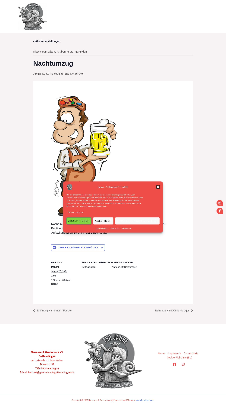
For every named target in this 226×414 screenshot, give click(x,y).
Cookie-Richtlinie (101, 230)
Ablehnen (103, 222)
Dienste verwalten (75, 214)
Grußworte (175, 16)
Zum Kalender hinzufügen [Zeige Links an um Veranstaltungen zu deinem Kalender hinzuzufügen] (78, 247)
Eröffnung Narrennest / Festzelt (54, 310)
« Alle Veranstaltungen (46, 41)
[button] (158, 188)
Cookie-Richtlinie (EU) (179, 357)
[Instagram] (183, 364)
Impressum (126, 230)
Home (157, 16)
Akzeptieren (79, 222)
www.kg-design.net (145, 400)
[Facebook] (174, 364)
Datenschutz (115, 230)
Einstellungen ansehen (137, 222)
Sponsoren (197, 16)
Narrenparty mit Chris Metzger (172, 310)
